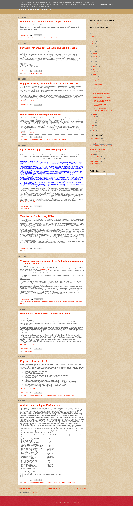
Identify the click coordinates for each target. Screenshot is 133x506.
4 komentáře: (25, 71)
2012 (93, 122)
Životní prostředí (28, 351)
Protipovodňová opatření (96, 159)
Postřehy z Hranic (94, 156)
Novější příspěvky (24, 488)
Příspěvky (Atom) (34, 492)
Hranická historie (94, 163)
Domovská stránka (53, 488)
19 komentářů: (25, 299)
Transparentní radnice (64, 37)
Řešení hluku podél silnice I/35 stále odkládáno (45, 313)
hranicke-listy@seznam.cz (97, 23)
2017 (93, 44)
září (94, 61)
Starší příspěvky (80, 488)
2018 (93, 41)
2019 (93, 38)
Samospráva (54, 37)
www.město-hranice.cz (45, 269)
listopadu (95, 56)
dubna (95, 74)
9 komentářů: (25, 348)
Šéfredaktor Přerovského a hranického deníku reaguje (48, 48)
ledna (94, 116)
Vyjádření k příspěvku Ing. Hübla (37, 216)
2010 (93, 127)
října (94, 59)
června (95, 69)
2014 (93, 51)
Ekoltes (26, 37)
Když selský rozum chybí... (34, 361)
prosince (95, 53)
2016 (93, 46)
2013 (93, 120)
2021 (93, 33)
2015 (93, 49)
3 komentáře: (25, 137)
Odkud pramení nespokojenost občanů (40, 114)
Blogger (78, 502)
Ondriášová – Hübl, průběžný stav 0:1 (40, 405)
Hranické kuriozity (94, 161)
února (94, 114)
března (95, 77)
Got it (111, 4)
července (95, 66)
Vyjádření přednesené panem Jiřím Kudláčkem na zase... (102, 101)
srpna (94, 64)
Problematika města (95, 138)
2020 (93, 36)
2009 (93, 130)
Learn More (103, 4)
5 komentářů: (25, 206)
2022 (93, 31)
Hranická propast (94, 166)
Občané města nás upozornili (59, 301)
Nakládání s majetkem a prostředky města (39, 37)
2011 (93, 125)
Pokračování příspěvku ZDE (27, 31)
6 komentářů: (25, 35)
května (95, 71)
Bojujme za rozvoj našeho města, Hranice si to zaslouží (49, 83)
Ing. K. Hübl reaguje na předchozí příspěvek (43, 149)
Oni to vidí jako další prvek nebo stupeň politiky (45, 21)
